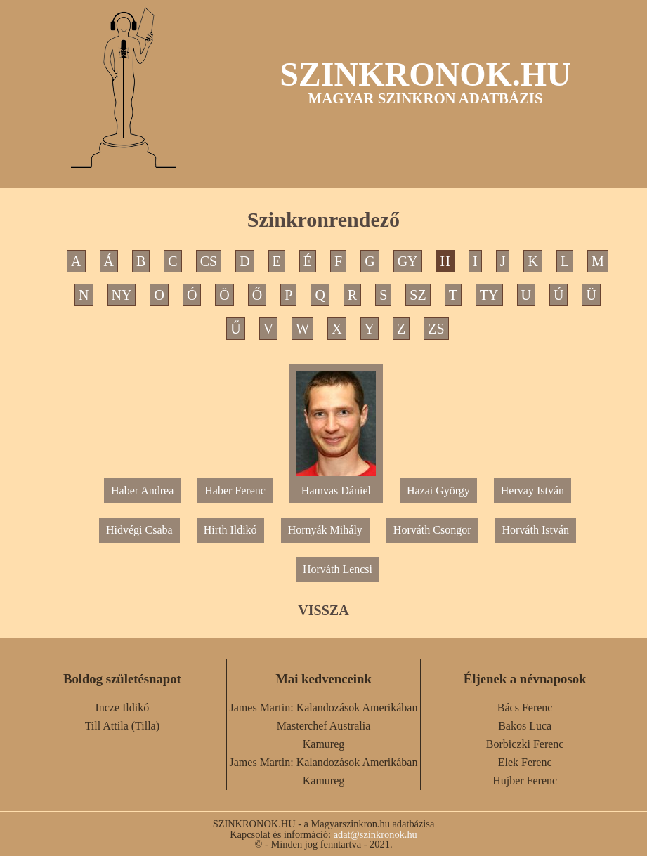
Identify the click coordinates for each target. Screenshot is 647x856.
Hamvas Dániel (336, 484)
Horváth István (535, 530)
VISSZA (323, 610)
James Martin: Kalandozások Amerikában (324, 707)
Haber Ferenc (235, 490)
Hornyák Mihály (325, 530)
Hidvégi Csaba (139, 530)
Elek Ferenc (525, 762)
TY (489, 295)
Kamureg (324, 744)
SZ (418, 295)
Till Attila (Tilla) (122, 726)
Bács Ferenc (525, 707)
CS (208, 261)
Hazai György (438, 490)
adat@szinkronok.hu (375, 834)
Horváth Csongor (432, 530)
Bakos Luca (524, 726)
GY (408, 261)
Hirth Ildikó (230, 530)
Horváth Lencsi (337, 569)
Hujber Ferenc (524, 780)
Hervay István (532, 490)
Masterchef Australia (324, 726)
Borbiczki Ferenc (525, 744)
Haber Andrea (142, 490)
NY (122, 295)
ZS (436, 328)
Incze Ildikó (122, 707)
